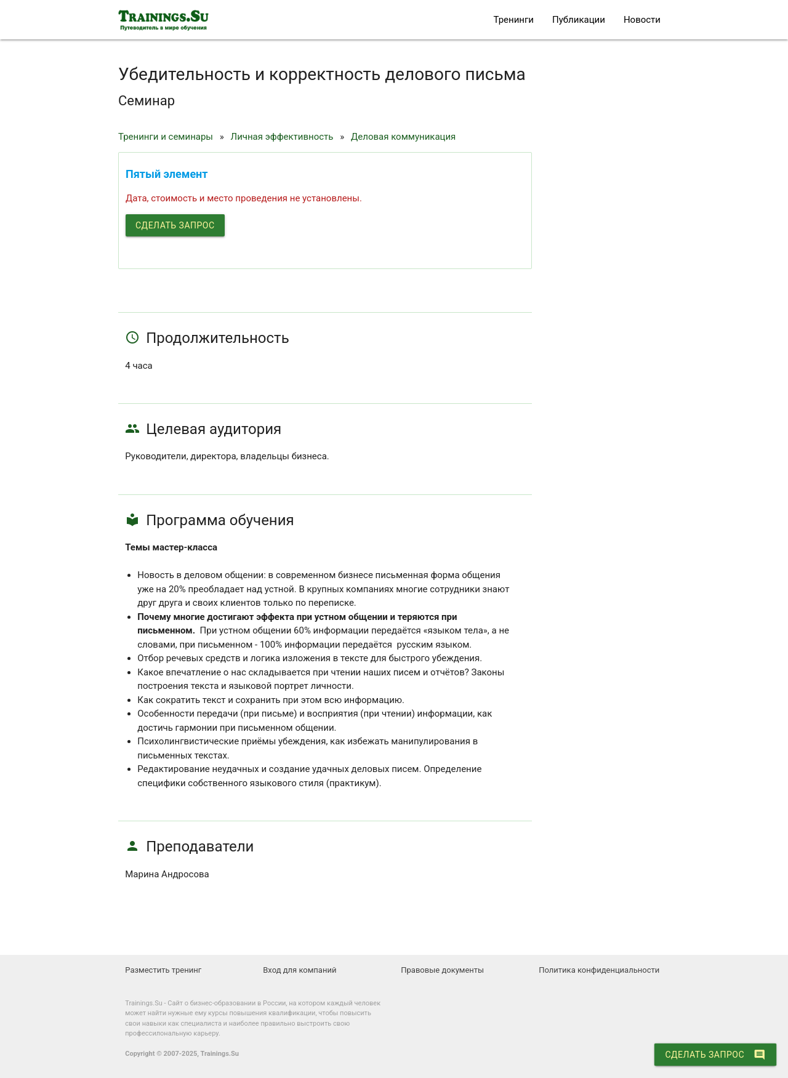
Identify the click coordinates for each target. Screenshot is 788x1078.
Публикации (578, 19)
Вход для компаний (299, 970)
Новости (642, 19)
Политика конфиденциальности (599, 970)
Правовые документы (442, 970)
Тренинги (514, 19)
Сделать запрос (175, 225)
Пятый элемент (166, 173)
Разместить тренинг (163, 970)
